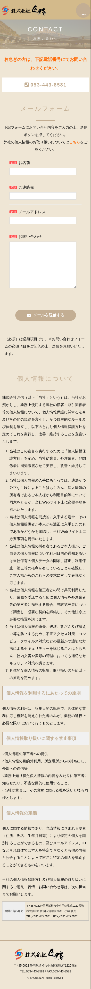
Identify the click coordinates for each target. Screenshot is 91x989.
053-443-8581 (49, 84)
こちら (74, 142)
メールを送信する (48, 325)
